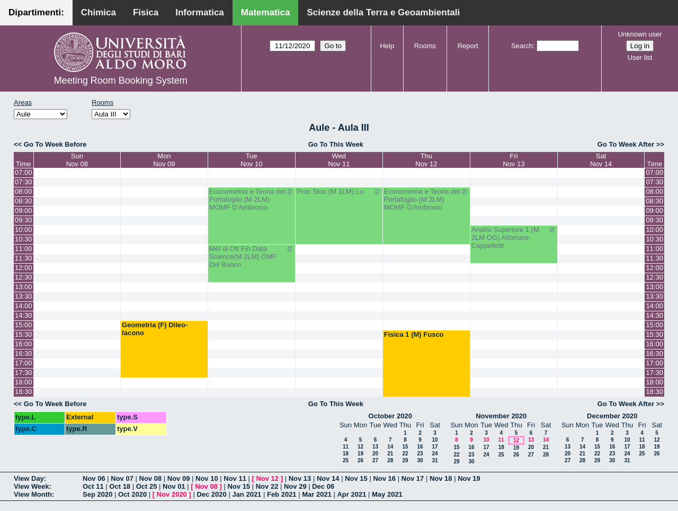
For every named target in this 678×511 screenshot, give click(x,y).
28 (390, 460)
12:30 (23, 277)
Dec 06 (323, 486)
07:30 (23, 182)
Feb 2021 (282, 494)
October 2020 (390, 416)
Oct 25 (146, 486)
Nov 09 (178, 478)
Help (387, 46)
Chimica (98, 12)
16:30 (23, 353)
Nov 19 (469, 478)
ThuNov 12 (426, 160)
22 (405, 453)
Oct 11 (93, 486)
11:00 (23, 249)
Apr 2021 (351, 494)
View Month (33, 494)
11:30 (23, 258)
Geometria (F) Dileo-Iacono (155, 329)
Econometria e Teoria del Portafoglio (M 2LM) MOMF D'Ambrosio (251, 199)
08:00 (23, 191)
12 (360, 447)
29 (405, 460)
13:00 (23, 287)
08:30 (23, 201)
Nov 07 (122, 478)
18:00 (23, 382)
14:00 (23, 306)
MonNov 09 (164, 160)
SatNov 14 (601, 160)
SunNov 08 (77, 160)
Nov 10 (206, 478)
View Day (29, 478)
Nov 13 (300, 478)
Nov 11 (235, 478)
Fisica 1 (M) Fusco (414, 334)
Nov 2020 (172, 494)
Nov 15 (356, 478)
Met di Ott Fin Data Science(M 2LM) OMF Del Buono (251, 256)
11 (346, 447)
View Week (31, 486)
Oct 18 (119, 486)
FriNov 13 (513, 160)
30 (420, 460)
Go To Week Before (55, 144)
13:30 (23, 296)
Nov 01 (174, 486)
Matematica (265, 12)
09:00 (23, 210)
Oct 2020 (132, 494)
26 (360, 460)
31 (435, 460)
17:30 (23, 372)
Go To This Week (335, 144)
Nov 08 (150, 478)
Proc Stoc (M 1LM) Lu (339, 191)
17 (435, 447)
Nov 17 (413, 478)
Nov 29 (295, 486)
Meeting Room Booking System (121, 80)
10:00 (23, 230)
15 (405, 447)
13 (375, 447)
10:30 (23, 239)
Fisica (145, 12)
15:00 (23, 325)
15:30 (23, 334)
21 (390, 453)
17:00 (23, 363)
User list (640, 57)
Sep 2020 (97, 494)
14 (390, 447)
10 (435, 440)
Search (522, 46)
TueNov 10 (251, 160)
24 (435, 453)
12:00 (23, 268)
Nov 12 (267, 478)
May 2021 (387, 494)
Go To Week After (625, 144)
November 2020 (501, 416)
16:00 (23, 344)
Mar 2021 (317, 494)
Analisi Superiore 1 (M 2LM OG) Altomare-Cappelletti (513, 237)
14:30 (23, 315)
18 (346, 453)
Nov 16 (384, 478)
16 (420, 447)
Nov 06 (94, 478)
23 (420, 453)
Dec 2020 (211, 494)
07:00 (23, 172)
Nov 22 (267, 486)
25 (346, 460)
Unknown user (640, 34)
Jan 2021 (246, 494)
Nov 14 (328, 478)
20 (375, 453)
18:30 (23, 392)
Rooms (425, 46)
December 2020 (612, 416)
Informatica (199, 12)
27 (375, 460)
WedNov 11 (339, 160)
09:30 (23, 220)
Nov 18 (441, 478)
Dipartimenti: (36, 12)
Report (468, 46)
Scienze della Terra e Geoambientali (383, 12)
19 (360, 453)
